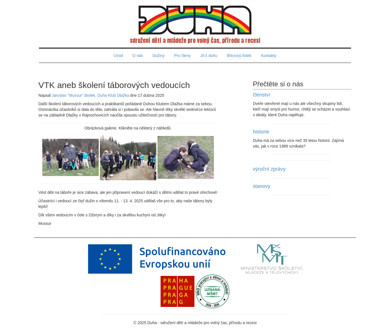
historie (261, 132)
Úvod (118, 55)
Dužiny (158, 55)
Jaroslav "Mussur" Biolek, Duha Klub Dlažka (90, 95)
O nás (137, 55)
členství (261, 95)
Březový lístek (239, 55)
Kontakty (268, 55)
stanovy (261, 186)
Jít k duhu (208, 55)
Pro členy (182, 55)
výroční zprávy (269, 169)
